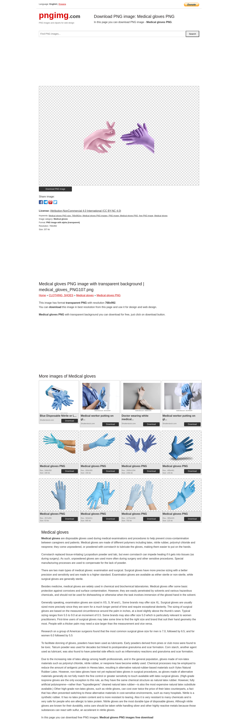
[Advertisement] (119, 63)
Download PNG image (55, 189)
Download (69, 421)
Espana (62, 4)
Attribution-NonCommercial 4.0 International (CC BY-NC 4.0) (85, 210)
